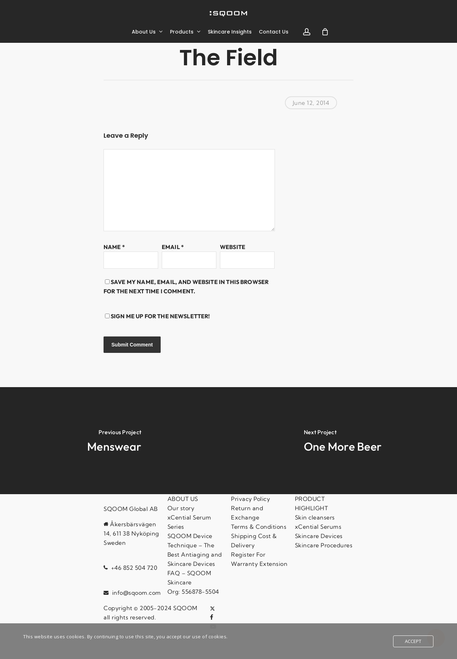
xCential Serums (318, 526)
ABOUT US (182, 498)
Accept (413, 641)
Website (232, 246)
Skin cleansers (315, 517)
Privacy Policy (250, 498)
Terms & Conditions (258, 526)
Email (173, 246)
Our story (181, 508)
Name (114, 246)
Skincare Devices (319, 535)
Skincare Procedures (324, 545)
